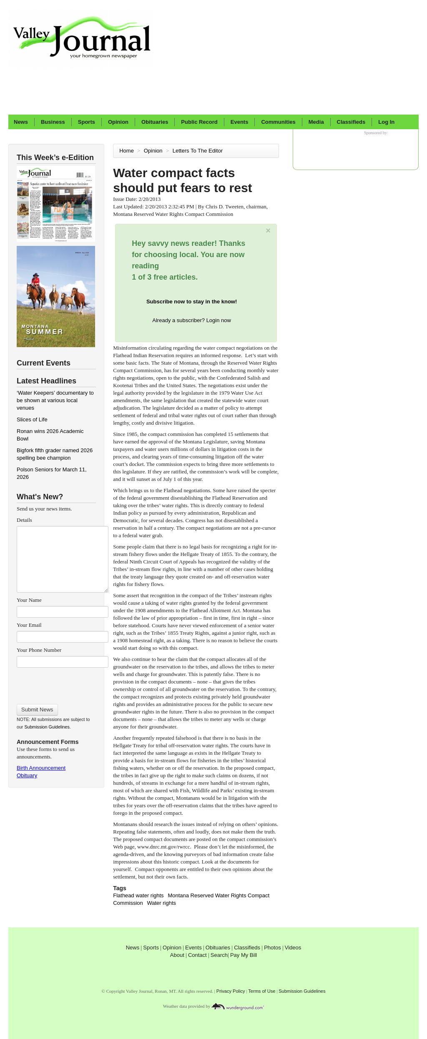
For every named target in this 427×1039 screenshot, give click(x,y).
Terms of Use (261, 991)
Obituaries (154, 122)
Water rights (161, 903)
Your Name (29, 600)
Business (53, 122)
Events (240, 122)
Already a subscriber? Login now (191, 320)
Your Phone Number (39, 650)
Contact (197, 955)
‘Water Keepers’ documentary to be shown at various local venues (55, 400)
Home (126, 151)
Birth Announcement (41, 768)
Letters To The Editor (198, 151)
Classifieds (351, 122)
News (21, 122)
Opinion (118, 122)
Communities (278, 122)
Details (24, 520)
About (177, 955)
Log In (386, 122)
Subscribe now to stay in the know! (191, 301)
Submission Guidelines (46, 726)
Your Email (29, 625)
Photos (272, 947)
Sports (86, 122)
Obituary (27, 775)
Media (316, 122)
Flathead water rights (138, 895)
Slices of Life (32, 419)
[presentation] (62, 683)
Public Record (199, 122)
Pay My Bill (243, 955)
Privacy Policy (230, 991)
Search (219, 955)
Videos (293, 947)
